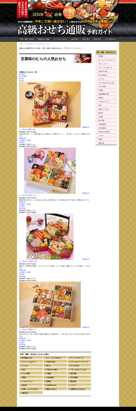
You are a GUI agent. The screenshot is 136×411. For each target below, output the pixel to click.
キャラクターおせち (60, 39)
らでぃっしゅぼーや (105, 67)
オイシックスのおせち (53, 358)
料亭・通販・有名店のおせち (106, 52)
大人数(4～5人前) (25, 140)
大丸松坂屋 (102, 124)
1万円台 (21, 206)
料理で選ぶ (97, 39)
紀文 (99, 105)
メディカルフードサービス (79, 362)
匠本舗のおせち (27, 358)
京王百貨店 (102, 128)
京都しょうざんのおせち (30, 389)
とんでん (101, 79)
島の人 (48, 366)
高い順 (21, 80)
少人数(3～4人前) (25, 204)
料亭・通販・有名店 (27, 39)
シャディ (101, 135)
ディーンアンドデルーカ (106, 60)
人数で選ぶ (74, 39)
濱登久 (100, 139)
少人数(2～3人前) (25, 272)
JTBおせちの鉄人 (104, 132)
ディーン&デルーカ (76, 358)
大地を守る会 (102, 71)
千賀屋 (100, 90)
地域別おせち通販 (44, 39)
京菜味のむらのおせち (77, 389)
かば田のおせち (51, 385)
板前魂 (100, 98)
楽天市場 (101, 120)
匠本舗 (100, 56)
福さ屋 (100, 113)
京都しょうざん (103, 109)
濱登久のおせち (51, 389)
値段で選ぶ (86, 39)
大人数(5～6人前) (25, 340)
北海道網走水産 (103, 94)
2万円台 (21, 142)
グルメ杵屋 (102, 86)
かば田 (100, 117)
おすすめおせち (110, 39)
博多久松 (101, 143)
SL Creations (102, 75)
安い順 (21, 78)
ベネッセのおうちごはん (106, 83)
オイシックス (102, 64)
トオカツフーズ (103, 101)
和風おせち (23, 138)
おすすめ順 (23, 76)
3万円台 (21, 342)
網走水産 (73, 381)
